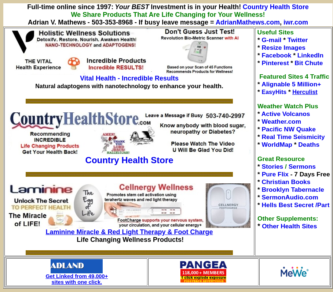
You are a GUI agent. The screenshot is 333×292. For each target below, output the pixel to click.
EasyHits (274, 92)
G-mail (272, 40)
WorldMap (277, 144)
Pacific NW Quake (289, 129)
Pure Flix (275, 174)
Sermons (302, 166)
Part (323, 205)
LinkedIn (310, 55)
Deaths (308, 144)
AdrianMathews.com (248, 22)
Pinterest (275, 63)
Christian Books (286, 182)
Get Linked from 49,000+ (76, 274)
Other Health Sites (289, 226)
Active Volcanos (285, 113)
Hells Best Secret (288, 205)
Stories (272, 166)
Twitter (298, 40)
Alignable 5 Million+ (291, 84)
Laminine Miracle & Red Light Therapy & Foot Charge (129, 232)
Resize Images (283, 47)
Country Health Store (276, 7)
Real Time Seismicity (293, 137)
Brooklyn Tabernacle (293, 189)
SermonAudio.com (290, 197)
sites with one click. (76, 282)
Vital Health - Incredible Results (129, 78)
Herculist (304, 92)
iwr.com (295, 22)
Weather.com (281, 121)
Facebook (277, 55)
